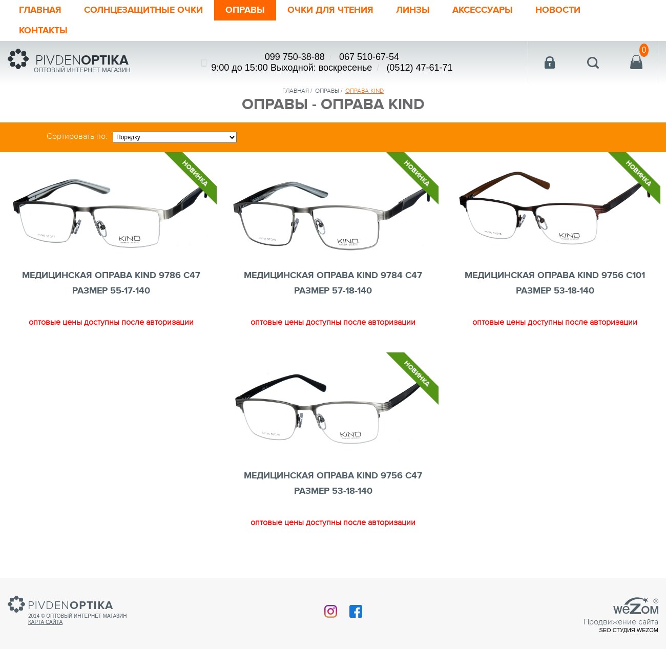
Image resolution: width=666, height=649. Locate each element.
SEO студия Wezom (628, 630)
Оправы (245, 10)
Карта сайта (45, 622)
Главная (40, 10)
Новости (557, 10)
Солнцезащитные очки (143, 10)
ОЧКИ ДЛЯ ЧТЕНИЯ (330, 10)
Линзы (413, 10)
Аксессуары (482, 10)
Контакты (43, 30)
